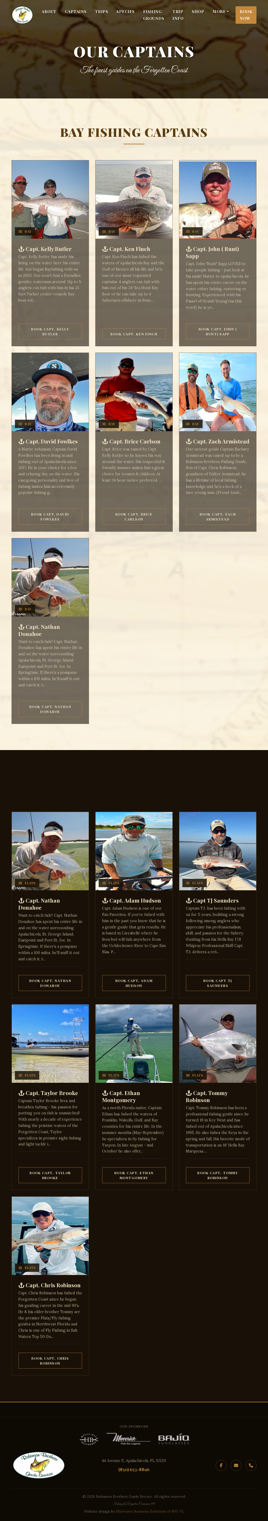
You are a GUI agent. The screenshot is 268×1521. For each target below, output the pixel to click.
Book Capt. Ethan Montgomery (134, 1175)
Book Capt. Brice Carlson (134, 516)
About (49, 11)
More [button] (219, 11)
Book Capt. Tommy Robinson (217, 1175)
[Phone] (250, 1465)
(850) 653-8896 (133, 1469)
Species (125, 11)
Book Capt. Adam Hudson (134, 983)
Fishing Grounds (153, 15)
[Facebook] (221, 1465)
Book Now (246, 15)
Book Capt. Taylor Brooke (50, 1175)
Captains (76, 11)
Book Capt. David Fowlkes (50, 516)
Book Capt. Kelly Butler (50, 331)
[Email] (236, 1465)
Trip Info (177, 15)
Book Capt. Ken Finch (133, 334)
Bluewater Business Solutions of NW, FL (150, 1511)
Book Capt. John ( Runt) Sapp (218, 331)
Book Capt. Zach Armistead (218, 516)
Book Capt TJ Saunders (217, 983)
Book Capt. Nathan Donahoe (50, 709)
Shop (198, 11)
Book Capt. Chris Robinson (50, 1360)
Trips (101, 11)
